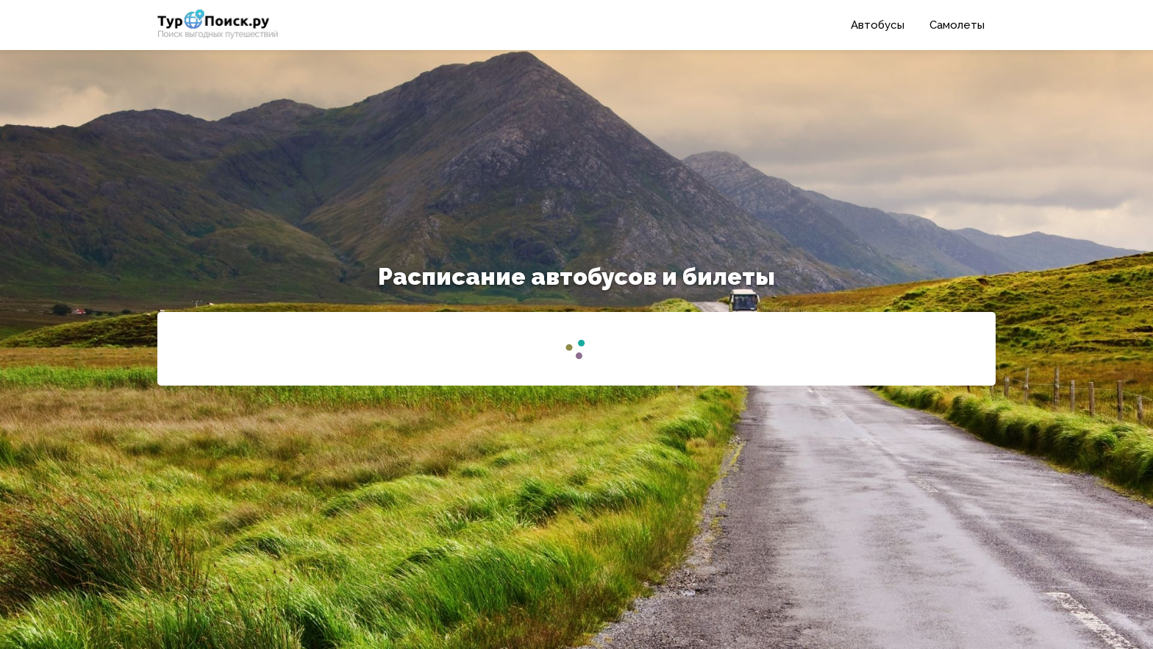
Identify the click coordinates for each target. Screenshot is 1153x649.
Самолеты (957, 25)
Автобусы (877, 25)
